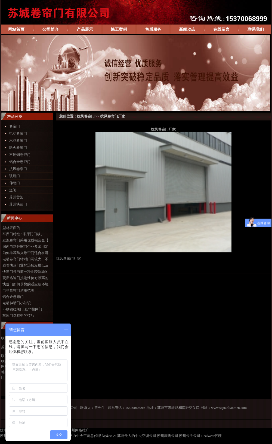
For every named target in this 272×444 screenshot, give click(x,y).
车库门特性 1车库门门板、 (23, 234)
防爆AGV (109, 436)
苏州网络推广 (78, 430)
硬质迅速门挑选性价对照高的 (25, 278)
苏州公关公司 (189, 436)
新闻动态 (187, 29)
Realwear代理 (211, 436)
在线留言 (221, 29)
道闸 (12, 190)
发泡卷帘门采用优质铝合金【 (25, 240)
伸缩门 (14, 183)
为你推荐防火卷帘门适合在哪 (25, 253)
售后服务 (153, 29)
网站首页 (16, 29)
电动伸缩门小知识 (16, 303)
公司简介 (50, 29)
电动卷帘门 (18, 133)
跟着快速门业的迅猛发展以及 (25, 265)
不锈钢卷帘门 (19, 155)
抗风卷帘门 (18, 169)
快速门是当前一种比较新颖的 (25, 272)
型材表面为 (11, 228)
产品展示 (85, 29)
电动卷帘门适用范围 (18, 290)
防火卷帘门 (18, 148)
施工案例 (119, 29)
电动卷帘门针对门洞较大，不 (25, 259)
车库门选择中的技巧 (18, 315)
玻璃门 (14, 176)
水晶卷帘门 (18, 140)
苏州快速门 (18, 204)
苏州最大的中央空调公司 (136, 436)
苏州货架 (16, 197)
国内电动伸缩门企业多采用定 (25, 246)
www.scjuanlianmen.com (229, 408)
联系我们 (256, 29)
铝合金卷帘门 (19, 162)
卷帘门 (14, 126)
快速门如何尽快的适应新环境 (25, 284)
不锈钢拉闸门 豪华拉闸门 (22, 309)
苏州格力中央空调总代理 (81, 436)
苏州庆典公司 (167, 436)
